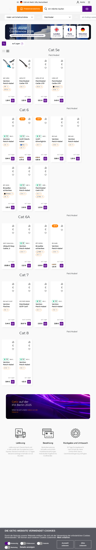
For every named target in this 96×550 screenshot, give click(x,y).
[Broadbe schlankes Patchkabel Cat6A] (41, 235)
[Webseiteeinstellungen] (32, 2)
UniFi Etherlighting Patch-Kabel (41, 141)
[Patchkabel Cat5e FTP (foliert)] (25, 65)
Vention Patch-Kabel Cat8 (8, 364)
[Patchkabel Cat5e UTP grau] (41, 70)
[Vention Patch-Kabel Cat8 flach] (25, 352)
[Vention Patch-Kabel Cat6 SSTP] (25, 177)
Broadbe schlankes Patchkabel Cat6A (41, 249)
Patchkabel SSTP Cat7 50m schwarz (25, 306)
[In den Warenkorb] (13, 100)
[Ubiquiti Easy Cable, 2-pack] (9, 235)
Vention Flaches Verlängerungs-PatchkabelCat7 (8, 306)
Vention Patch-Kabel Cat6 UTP (73, 141)
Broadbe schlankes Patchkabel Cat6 (8, 191)
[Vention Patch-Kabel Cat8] (9, 352)
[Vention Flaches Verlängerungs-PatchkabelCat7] (9, 294)
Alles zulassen (82, 544)
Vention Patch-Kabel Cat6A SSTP (24, 248)
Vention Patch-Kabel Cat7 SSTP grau (57, 306)
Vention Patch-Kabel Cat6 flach (8, 141)
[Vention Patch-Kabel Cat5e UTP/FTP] (9, 65)
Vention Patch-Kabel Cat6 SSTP (24, 190)
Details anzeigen (27, 547)
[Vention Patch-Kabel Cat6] (57, 128)
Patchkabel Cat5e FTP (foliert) (24, 83)
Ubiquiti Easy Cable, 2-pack (8, 248)
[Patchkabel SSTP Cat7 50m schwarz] (25, 294)
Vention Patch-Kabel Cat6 (57, 141)
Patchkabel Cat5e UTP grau (41, 83)
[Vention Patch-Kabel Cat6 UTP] (74, 128)
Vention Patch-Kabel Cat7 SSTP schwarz (41, 306)
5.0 (6, 136)
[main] (10, 9)
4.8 (22, 243)
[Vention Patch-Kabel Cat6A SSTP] (25, 235)
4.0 (38, 136)
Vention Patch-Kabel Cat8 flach (24, 364)
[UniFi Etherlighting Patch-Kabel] (41, 128)
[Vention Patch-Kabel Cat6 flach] (9, 128)
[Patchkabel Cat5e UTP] (57, 70)
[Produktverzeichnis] (30, 9)
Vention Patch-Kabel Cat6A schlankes (57, 248)
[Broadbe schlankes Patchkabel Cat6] (9, 177)
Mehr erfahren (63, 537)
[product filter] (17, 17)
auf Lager (16, 44)
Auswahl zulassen (65, 544)
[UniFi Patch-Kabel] (25, 128)
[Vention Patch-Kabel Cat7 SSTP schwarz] (41, 294)
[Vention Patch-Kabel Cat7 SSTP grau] (57, 294)
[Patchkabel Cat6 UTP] (41, 177)
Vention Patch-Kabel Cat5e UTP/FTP (8, 84)
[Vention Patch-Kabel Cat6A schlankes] (57, 235)
